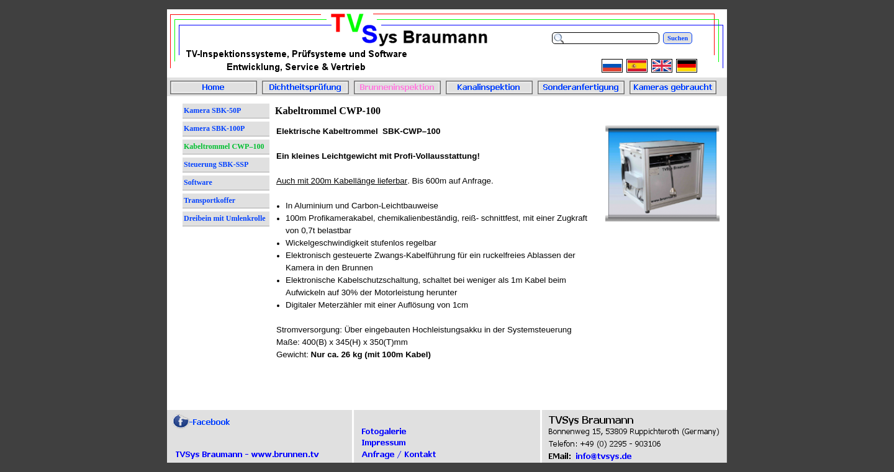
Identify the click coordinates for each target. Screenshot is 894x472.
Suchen (677, 38)
